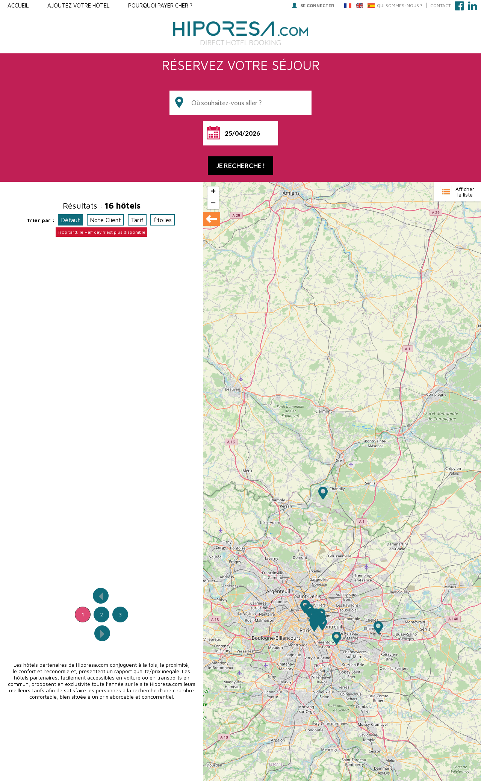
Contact (440, 5)
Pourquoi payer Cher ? (160, 5)
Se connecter (313, 5)
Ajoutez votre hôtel (78, 5)
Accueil (18, 5)
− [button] (213, 203)
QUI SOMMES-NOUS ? (399, 5)
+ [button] (213, 192)
